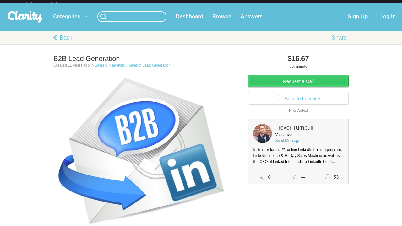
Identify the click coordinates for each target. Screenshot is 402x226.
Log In (388, 21)
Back (66, 43)
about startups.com (367, 4)
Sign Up (358, 21)
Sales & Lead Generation (149, 70)
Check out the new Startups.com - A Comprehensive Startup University (276, 4)
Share (339, 43)
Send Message (287, 145)
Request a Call (298, 86)
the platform (43, 4)
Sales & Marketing (110, 70)
